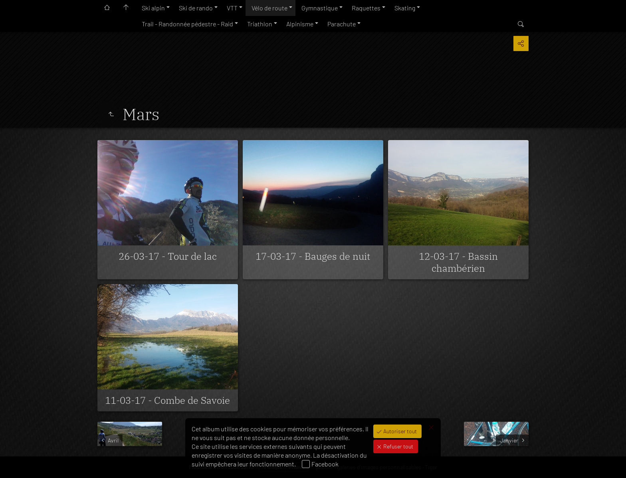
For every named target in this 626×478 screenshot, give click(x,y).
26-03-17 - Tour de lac (168, 256)
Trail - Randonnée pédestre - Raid (187, 24)
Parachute (341, 24)
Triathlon (259, 24)
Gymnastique (319, 8)
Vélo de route (269, 8)
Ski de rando (196, 8)
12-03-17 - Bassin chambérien (458, 262)
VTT (232, 8)
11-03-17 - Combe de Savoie (167, 400)
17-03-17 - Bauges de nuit (313, 256)
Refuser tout (397, 446)
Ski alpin (153, 8)
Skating (404, 8)
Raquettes (366, 8)
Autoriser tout (399, 431)
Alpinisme (299, 24)
